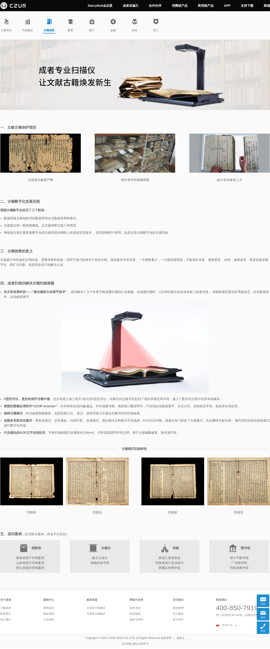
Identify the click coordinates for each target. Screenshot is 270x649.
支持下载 (247, 5)
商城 (267, 5)
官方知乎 (178, 619)
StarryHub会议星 (100, 5)
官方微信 (178, 613)
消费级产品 (179, 5)
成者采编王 (130, 5)
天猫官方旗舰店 (96, 613)
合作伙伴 (155, 5)
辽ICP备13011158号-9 (134, 643)
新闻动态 (48, 607)
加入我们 (5, 619)
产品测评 (48, 619)
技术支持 (135, 607)
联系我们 (5, 613)
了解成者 (5, 607)
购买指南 (135, 613)
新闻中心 (48, 599)
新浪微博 (178, 607)
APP (227, 5)
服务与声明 (136, 619)
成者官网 (166, 638)
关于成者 (5, 599)
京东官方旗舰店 (96, 607)
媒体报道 (48, 613)
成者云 (180, 638)
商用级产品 (206, 5)
